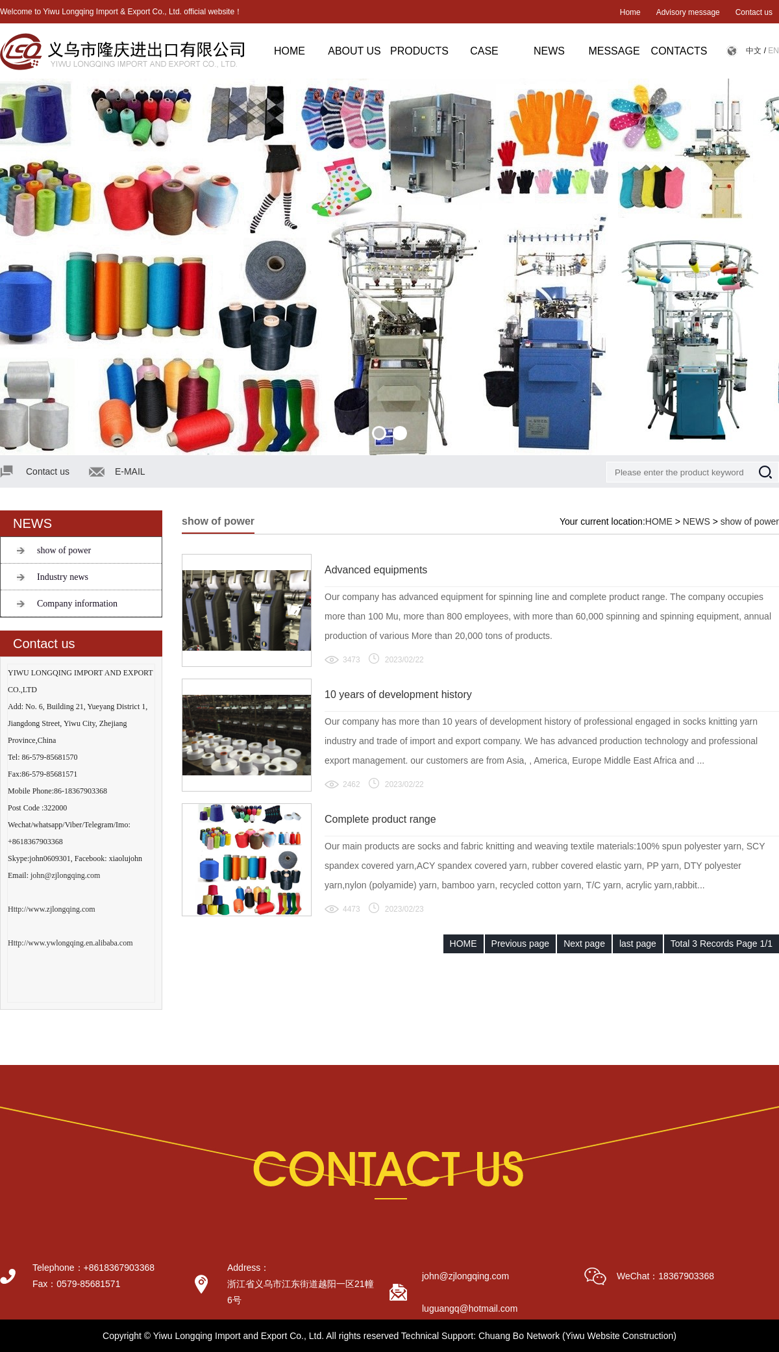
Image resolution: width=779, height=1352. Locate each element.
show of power (64, 550)
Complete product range (380, 819)
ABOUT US (354, 50)
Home (630, 12)
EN (773, 50)
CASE (484, 50)
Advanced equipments (376, 569)
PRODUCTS (419, 50)
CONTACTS (679, 50)
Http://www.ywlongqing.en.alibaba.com (70, 942)
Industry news (62, 577)
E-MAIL (130, 471)
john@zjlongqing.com (65, 875)
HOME (289, 50)
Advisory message (688, 12)
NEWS (549, 50)
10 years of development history (398, 694)
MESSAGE (613, 50)
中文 (753, 50)
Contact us (754, 12)
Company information (77, 603)
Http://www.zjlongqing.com (51, 909)
